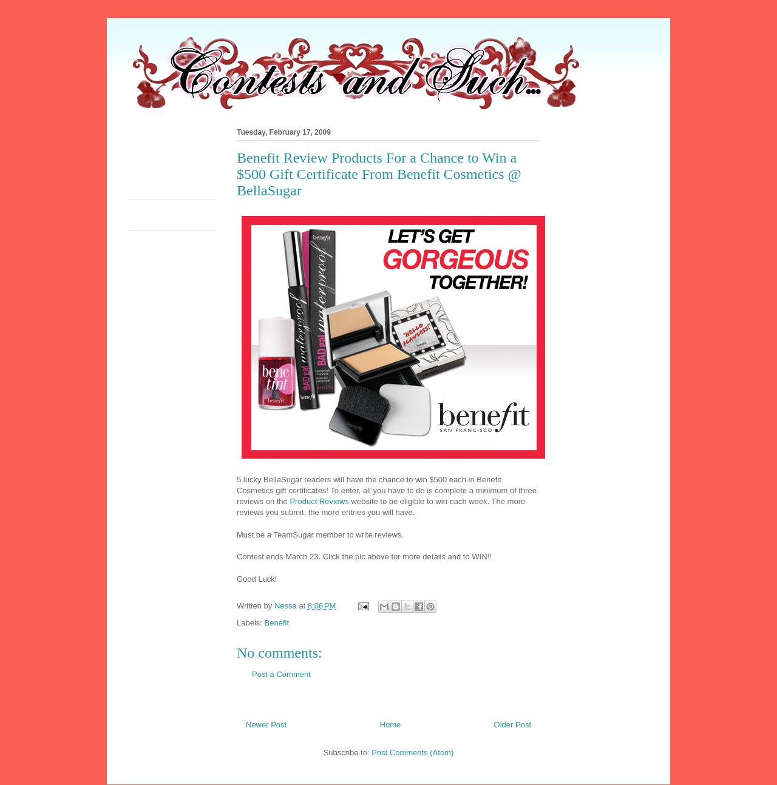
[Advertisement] (348, 160)
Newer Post (266, 724)
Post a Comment (281, 674)
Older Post (512, 724)
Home (390, 724)
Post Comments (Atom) (412, 752)
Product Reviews (319, 501)
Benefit (277, 622)
